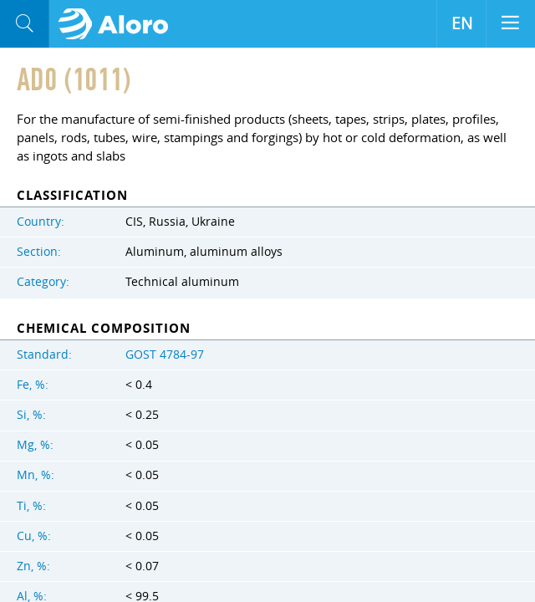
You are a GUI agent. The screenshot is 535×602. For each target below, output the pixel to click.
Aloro (118, 24)
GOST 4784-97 (164, 354)
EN (461, 23)
